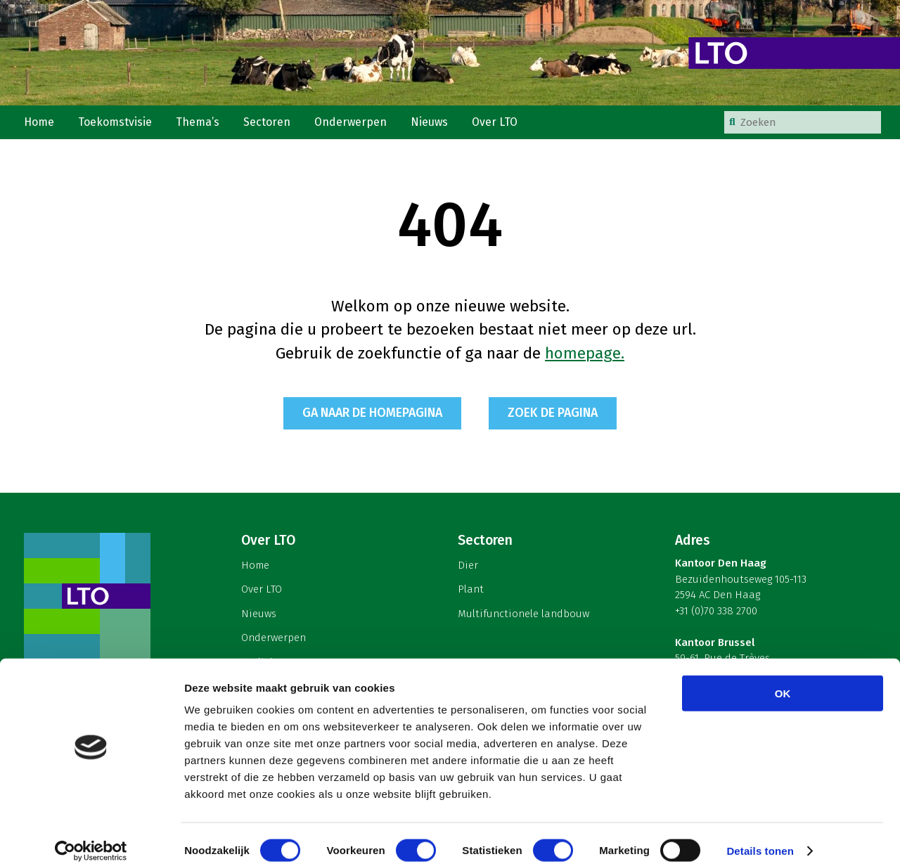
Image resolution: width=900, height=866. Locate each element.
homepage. (584, 359)
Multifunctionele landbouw (523, 620)
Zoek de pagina (556, 419)
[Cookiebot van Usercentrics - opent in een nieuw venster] (91, 838)
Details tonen (759, 838)
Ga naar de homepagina (370, 419)
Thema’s (202, 125)
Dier (468, 571)
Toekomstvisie (118, 125)
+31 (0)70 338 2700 (716, 617)
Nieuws (437, 125)
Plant (471, 595)
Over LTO (503, 125)
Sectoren (272, 125)
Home (40, 125)
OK (783, 681)
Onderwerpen (357, 125)
